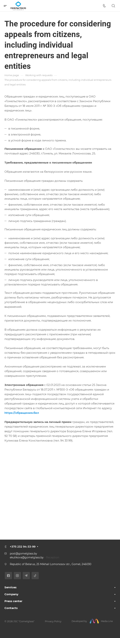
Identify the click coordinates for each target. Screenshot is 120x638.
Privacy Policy (53, 621)
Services (10, 587)
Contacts (11, 608)
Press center (13, 601)
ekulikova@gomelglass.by (27, 557)
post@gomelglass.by (23, 553)
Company (11, 594)
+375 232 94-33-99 (22, 546)
